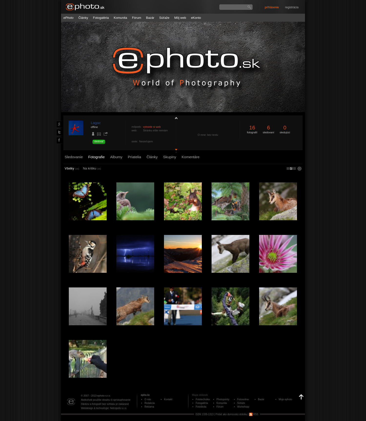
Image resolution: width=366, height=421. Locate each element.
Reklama (149, 406)
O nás (147, 399)
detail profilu (175, 151)
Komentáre (190, 157)
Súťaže (164, 18)
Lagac (96, 123)
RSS (253, 414)
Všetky (72, 168)
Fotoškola (201, 406)
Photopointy (222, 399)
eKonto (196, 18)
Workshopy (243, 406)
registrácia (291, 7)
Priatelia (134, 157)
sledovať (98, 141)
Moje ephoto (285, 399)
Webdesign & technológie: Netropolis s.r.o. (104, 408)
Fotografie (96, 157)
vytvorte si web (152, 126)
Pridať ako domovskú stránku (231, 414)
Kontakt (168, 399)
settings (299, 169)
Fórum (136, 18)
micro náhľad (288, 168)
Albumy (116, 157)
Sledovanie (74, 157)
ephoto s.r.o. (104, 395)
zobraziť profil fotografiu (175, 117)
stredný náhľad (294, 168)
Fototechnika (203, 399)
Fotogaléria (101, 18)
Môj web (180, 18)
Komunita (120, 18)
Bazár (150, 18)
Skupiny (169, 157)
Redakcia (149, 403)
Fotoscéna (243, 399)
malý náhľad (291, 168)
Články (83, 18)
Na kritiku (92, 168)
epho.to (145, 395)
